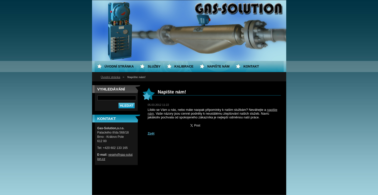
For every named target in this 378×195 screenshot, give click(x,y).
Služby (154, 66)
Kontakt (251, 66)
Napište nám (218, 66)
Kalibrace (184, 66)
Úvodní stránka (110, 77)
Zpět (151, 133)
